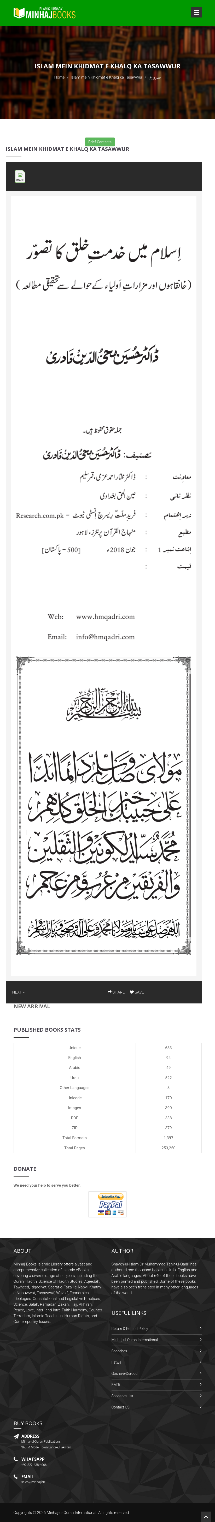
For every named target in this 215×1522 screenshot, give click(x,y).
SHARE (116, 992)
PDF (74, 1118)
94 (168, 1057)
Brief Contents (100, 142)
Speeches (119, 1351)
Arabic (74, 1067)
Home (59, 77)
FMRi (116, 1385)
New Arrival (32, 1006)
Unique (74, 1047)
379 (168, 1128)
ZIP (75, 1128)
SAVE (137, 992)
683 (168, 1047)
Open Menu (196, 12)
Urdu (75, 1077)
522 (168, 1077)
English (74, 1057)
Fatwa (116, 1362)
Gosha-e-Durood (125, 1373)
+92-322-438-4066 (34, 1465)
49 (168, 1067)
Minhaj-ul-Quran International (135, 1340)
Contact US (121, 1407)
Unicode (74, 1098)
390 (168, 1107)
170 (168, 1098)
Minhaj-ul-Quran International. (72, 1512)
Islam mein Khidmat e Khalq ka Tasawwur (107, 77)
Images (74, 1107)
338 (168, 1118)
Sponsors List (122, 1396)
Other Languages (75, 1087)
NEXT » (18, 992)
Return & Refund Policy (130, 1329)
